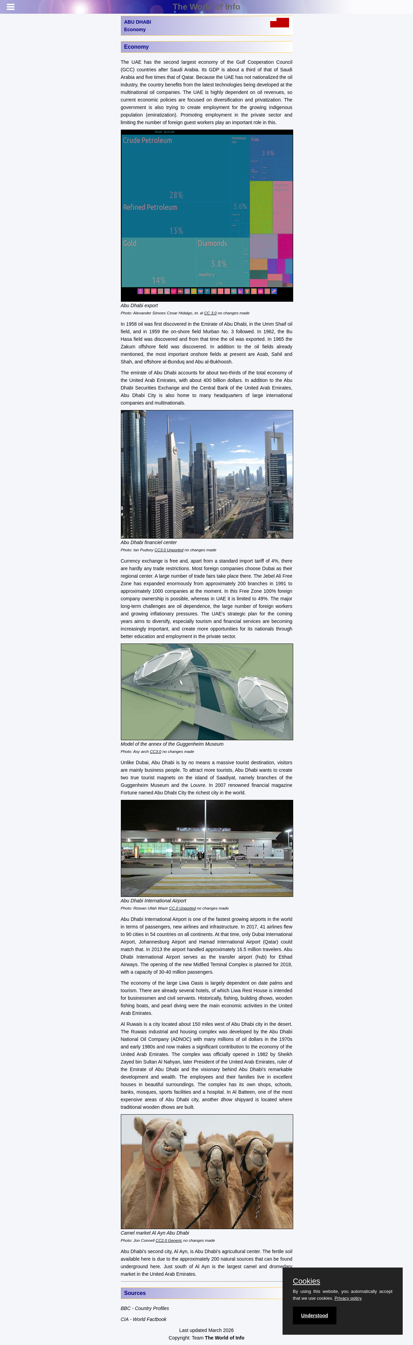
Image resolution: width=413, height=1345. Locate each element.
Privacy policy (348, 1298)
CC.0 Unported (182, 908)
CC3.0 (155, 751)
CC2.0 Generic (169, 1240)
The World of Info (206, 6)
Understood (314, 1315)
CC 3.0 (210, 313)
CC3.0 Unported (168, 550)
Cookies (306, 1281)
